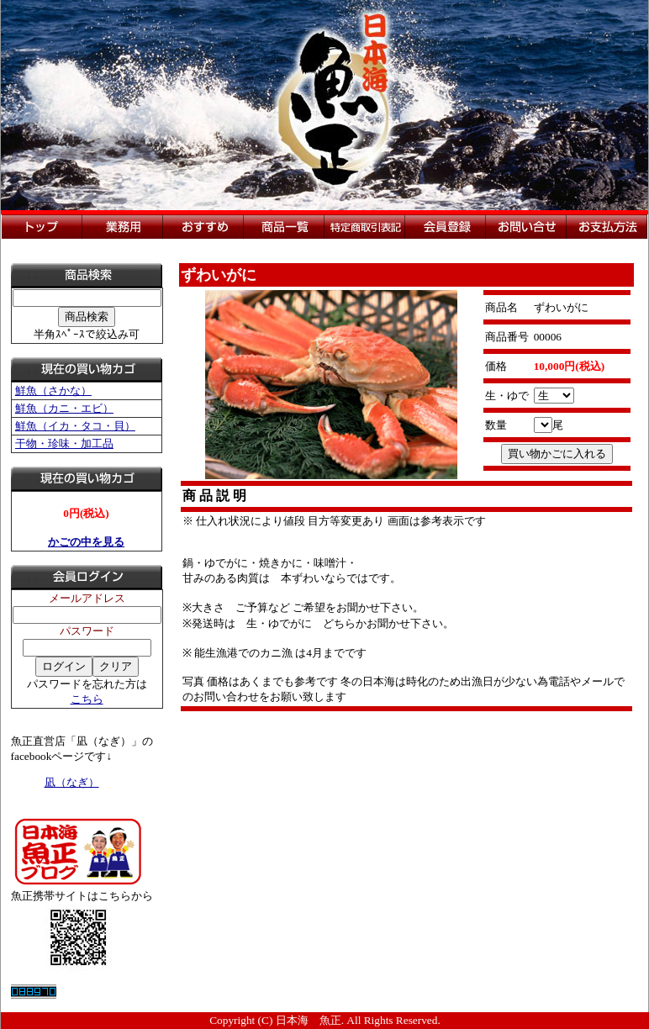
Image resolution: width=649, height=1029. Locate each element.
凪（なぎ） (72, 782)
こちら (87, 699)
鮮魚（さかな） (53, 390)
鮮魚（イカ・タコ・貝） (75, 426)
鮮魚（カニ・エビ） (64, 408)
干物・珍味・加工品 (64, 443)
